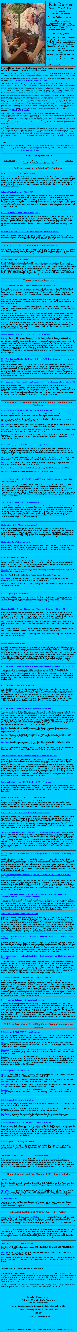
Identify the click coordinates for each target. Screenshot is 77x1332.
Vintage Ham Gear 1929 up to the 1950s (16, 1229)
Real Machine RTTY (9, 1199)
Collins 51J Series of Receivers (54, 92)
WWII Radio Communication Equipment (17, 1243)
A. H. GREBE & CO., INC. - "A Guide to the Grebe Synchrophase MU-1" (29, 245)
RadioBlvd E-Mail (66, 65)
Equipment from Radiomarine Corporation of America (22, 1000)
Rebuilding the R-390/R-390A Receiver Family (31, 80)
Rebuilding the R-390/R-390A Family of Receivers (20, 1032)
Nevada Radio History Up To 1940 (14, 259)
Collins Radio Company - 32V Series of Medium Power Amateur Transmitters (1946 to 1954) (37, 666)
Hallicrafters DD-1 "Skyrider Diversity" (16, 542)
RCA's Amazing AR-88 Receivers (14, 557)
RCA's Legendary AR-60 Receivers (14, 594)
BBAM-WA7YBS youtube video (28, 150)
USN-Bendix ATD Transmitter (19, 110)
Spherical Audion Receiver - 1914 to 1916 (17, 192)
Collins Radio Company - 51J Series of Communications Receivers (26, 708)
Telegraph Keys (7, 1179)
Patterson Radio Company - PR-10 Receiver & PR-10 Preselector (26, 782)
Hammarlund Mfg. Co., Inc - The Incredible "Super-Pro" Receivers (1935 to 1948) (33, 609)
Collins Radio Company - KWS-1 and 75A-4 (18, 686)
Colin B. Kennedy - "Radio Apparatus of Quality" (20, 213)
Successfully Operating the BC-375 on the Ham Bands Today (24, 1155)
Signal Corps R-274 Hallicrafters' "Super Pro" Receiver (23, 797)
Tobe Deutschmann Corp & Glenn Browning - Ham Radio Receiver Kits (29, 756)
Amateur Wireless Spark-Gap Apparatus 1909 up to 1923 (23, 1217)
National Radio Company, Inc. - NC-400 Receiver (21, 502)
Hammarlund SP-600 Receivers (13, 644)
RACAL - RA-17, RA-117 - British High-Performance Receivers (25, 813)
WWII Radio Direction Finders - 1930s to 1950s (19, 914)
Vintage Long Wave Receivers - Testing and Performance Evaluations (28, 285)
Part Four (4, 322)
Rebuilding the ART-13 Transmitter (15, 1071)
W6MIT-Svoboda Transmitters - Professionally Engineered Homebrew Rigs (30, 832)
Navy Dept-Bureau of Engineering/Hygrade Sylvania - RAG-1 (25, 359)
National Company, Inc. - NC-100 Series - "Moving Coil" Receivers (27, 445)
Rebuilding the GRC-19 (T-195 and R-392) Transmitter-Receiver (26, 1122)
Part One (4, 299)
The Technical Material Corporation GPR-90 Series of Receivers (26, 977)
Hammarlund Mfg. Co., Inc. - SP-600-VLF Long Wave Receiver (25, 335)
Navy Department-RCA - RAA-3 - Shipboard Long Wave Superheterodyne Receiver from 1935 (38, 382)
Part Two (4, 306)
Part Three (5, 314)
